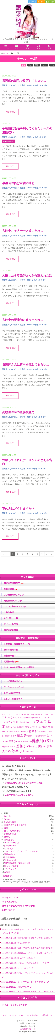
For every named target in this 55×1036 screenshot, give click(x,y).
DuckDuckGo (10, 834)
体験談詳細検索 (11, 630)
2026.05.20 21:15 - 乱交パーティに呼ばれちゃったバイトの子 (27, 973)
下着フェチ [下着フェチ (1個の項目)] (11, 727)
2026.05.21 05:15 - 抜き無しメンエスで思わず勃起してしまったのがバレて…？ (27, 931)
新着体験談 (10, 589)
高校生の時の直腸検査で (18, 412)
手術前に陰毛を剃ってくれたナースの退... (24, 783)
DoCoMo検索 (10, 822)
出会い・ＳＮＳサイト (14, 699)
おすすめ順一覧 (11, 650)
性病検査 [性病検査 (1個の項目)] (43, 731)
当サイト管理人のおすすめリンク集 (18, 906)
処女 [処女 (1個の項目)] (38, 727)
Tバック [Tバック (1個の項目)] (19, 714)
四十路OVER (10, 845)
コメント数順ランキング (15, 606)
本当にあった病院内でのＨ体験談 (19, 667)
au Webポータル (11, 842)
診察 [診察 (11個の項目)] (19, 751)
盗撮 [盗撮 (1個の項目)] (28, 741)
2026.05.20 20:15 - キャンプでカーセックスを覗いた (24, 982)
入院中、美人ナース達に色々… (22, 230)
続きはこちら (8, 876)
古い (30, 65)
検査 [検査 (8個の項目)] (22, 735)
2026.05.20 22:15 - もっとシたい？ (16, 968)
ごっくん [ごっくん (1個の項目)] (48, 714)
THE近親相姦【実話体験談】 (17, 863)
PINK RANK (9, 857)
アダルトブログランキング (14, 1005)
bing (6, 828)
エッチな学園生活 (12, 831)
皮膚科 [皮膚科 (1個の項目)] (20, 741)
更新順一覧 (11, 661)
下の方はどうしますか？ (18, 508)
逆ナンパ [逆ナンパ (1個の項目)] (30, 751)
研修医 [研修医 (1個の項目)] (5, 747)
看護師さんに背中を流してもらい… (25, 364)
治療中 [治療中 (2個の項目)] (32, 736)
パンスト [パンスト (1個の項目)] (23, 722)
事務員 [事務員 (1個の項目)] (20, 727)
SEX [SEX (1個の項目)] (11, 714)
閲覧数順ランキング (13, 601)
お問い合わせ (8, 910)
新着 (23, 65)
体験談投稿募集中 (13, 583)
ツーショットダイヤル (14, 687)
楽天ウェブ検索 (11, 866)
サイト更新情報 (9, 901)
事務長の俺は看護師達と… (19, 183)
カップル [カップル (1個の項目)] (17, 717)
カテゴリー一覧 (11, 618)
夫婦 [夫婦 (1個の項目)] (25, 731)
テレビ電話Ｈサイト (13, 681)
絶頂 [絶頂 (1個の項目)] (13, 747)
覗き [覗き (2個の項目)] (33, 746)
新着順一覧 (10, 656)
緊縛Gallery (9, 854)
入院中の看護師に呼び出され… (22, 320)
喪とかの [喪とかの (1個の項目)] (11, 731)
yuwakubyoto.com (27, 1029)
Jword (7, 872)
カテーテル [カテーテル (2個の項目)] (28, 717)
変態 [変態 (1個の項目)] (19, 731)
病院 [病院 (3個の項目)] (13, 741)
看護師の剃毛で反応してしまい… (24, 80)
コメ (52, 65)
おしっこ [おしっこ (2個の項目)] (28, 714)
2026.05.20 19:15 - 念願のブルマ (15, 987)
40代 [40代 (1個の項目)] (5, 714)
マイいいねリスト (12, 624)
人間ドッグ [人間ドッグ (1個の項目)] (30, 727)
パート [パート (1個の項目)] (31, 722)
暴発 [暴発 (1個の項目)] (13, 736)
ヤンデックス (10, 869)
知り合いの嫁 (10, 860)
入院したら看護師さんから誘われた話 (27, 275)
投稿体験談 (9, 612)
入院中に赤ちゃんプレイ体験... (19, 795)
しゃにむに (9, 848)
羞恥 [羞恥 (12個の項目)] (23, 746)
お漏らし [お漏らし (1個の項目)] (38, 714)
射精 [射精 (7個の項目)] (33, 731)
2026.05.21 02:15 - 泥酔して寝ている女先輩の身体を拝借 (25, 948)
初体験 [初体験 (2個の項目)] (46, 727)
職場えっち (9, 839)
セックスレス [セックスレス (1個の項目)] (41, 717)
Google (7, 816)
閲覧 (37, 65)
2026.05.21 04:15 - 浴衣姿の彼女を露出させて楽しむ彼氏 (25, 938)
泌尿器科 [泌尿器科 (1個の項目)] (42, 736)
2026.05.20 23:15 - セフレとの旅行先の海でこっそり (24, 963)
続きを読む (11, 112)
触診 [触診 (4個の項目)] (42, 746)
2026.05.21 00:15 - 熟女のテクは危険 (17, 958)
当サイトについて (10, 897)
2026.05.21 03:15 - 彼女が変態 (14, 943)
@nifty (7, 837)
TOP (4, 1015)
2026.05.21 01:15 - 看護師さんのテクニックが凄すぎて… (25, 953)
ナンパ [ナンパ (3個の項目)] (13, 722)
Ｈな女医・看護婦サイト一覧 (17, 644)
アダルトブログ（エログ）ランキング (21, 851)
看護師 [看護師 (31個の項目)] (42, 740)
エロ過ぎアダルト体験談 (15, 825)
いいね (44, 65)
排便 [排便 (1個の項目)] (7, 736)
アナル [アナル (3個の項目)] (7, 717)
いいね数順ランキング (14, 595)
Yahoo (7, 819)
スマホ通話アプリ (12, 693)
